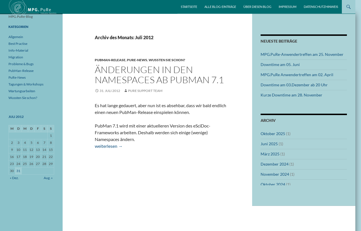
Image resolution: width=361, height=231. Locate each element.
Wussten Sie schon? (167, 60)
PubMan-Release (110, 60)
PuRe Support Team (145, 91)
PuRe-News (137, 60)
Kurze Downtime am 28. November (291, 95)
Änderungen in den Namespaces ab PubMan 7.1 (159, 74)
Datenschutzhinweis (321, 6)
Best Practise (17, 43)
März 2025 (270, 153)
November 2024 (275, 174)
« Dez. (14, 178)
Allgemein (15, 37)
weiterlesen (109, 146)
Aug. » (48, 178)
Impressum (287, 6)
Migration (15, 57)
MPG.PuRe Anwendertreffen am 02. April (297, 74)
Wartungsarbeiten (21, 91)
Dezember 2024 (275, 164)
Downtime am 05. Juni (280, 64)
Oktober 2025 (273, 133)
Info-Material (18, 50)
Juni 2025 (269, 143)
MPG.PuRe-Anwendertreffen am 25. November (302, 54)
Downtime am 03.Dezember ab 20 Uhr (294, 84)
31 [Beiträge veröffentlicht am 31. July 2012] (18, 171)
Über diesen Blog (257, 6)
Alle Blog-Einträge (220, 6)
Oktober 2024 (273, 184)
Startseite (189, 6)
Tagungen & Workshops (25, 84)
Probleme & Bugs (21, 64)
